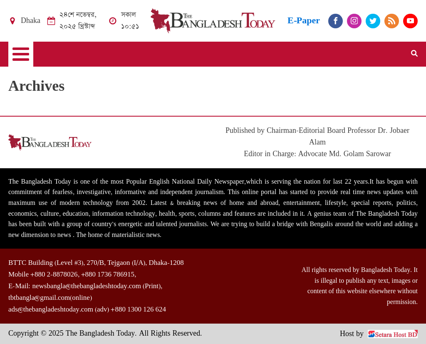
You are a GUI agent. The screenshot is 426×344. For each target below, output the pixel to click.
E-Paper (303, 20)
